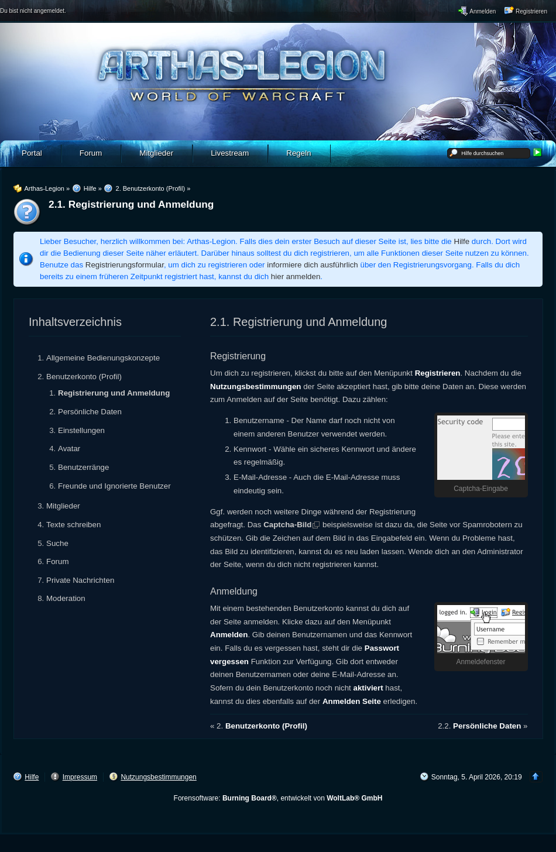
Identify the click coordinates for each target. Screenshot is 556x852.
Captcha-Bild (287, 524)
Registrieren (438, 373)
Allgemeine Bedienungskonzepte (103, 357)
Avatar (69, 448)
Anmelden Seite (351, 701)
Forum (57, 561)
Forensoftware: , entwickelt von (278, 798)
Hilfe (462, 241)
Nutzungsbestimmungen (255, 386)
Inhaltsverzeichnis (75, 321)
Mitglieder (63, 505)
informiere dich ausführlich (312, 264)
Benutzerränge (83, 467)
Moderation (65, 598)
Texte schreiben (73, 524)
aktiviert (368, 687)
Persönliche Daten (90, 411)
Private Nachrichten (80, 580)
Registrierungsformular (124, 264)
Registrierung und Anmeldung (114, 393)
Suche (57, 543)
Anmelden (229, 634)
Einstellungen (81, 430)
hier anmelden (295, 276)
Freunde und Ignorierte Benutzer (114, 486)
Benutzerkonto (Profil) (84, 376)
